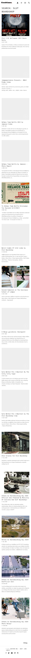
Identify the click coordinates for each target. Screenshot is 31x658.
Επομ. (25, 643)
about (21, 648)
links (25, 648)
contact (8, 650)
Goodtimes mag (14, 648)
